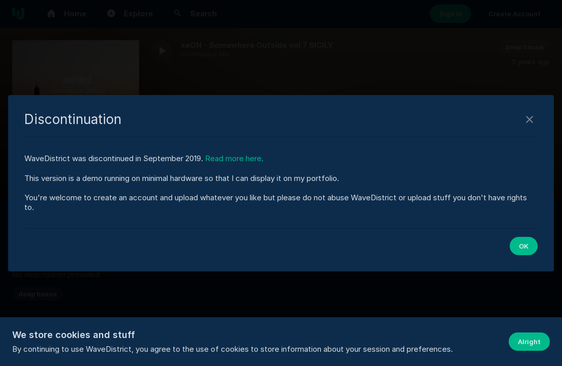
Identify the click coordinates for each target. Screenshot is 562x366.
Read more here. (234, 158)
